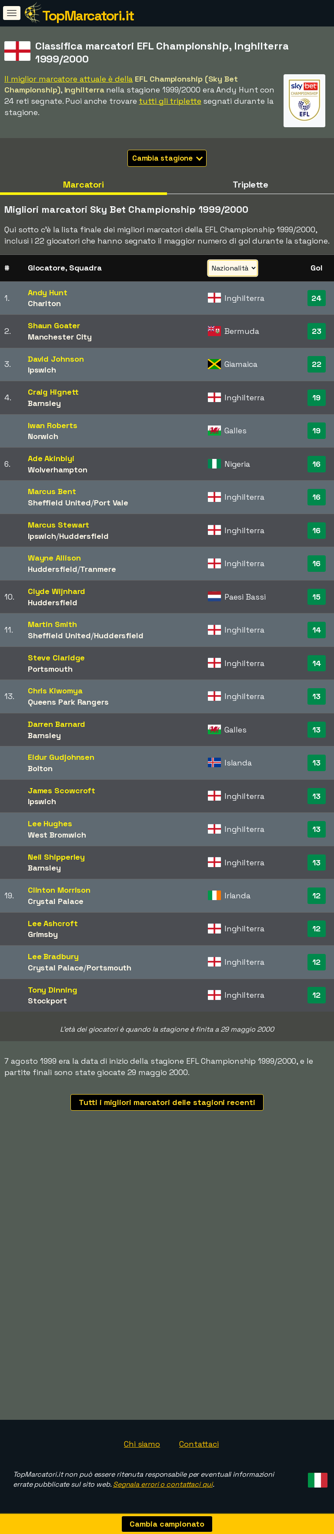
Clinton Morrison (59, 890)
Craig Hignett (53, 392)
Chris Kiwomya (55, 691)
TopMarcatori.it (88, 15)
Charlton (44, 303)
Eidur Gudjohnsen (61, 757)
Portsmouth (50, 669)
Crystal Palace (56, 901)
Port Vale (111, 503)
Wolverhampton (57, 470)
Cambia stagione (167, 158)
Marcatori (83, 184)
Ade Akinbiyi (51, 458)
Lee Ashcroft (53, 923)
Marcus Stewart (59, 525)
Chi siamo (142, 1444)
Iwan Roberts (52, 425)
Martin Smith (52, 624)
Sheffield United (59, 503)
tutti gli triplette (170, 101)
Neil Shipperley (56, 857)
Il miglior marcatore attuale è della (68, 79)
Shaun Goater (54, 325)
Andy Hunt (47, 292)
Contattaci (199, 1444)
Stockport (47, 1001)
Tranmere (98, 569)
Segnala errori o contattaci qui (163, 1484)
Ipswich (42, 370)
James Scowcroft (62, 790)
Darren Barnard (57, 724)
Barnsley (44, 403)
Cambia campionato (167, 1524)
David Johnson (56, 359)
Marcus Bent (52, 491)
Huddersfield (84, 536)
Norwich (43, 436)
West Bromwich (57, 835)
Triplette (250, 184)
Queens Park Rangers (68, 702)
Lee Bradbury (53, 956)
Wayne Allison (54, 558)
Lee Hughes (50, 823)
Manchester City (60, 337)
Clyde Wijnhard (57, 591)
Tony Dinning (52, 990)
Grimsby (43, 934)
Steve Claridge (56, 658)
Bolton (40, 768)
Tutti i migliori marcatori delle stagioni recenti (167, 1102)
